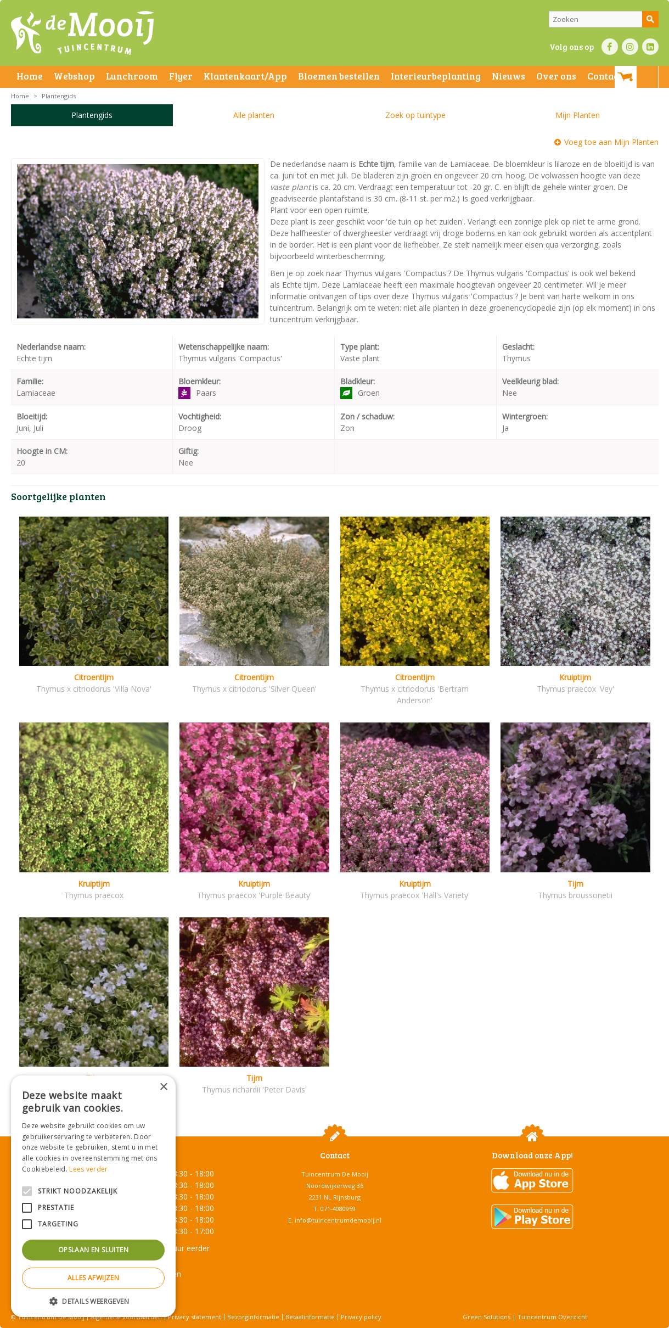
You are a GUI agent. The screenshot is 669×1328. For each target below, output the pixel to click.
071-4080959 (338, 1208)
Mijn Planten (577, 115)
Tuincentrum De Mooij (334, 1174)
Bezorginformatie (253, 1317)
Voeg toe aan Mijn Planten (611, 142)
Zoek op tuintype (415, 115)
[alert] (93, 1196)
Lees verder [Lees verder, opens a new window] (88, 1169)
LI (650, 46)
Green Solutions (486, 1317)
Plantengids (92, 115)
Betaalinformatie (310, 1317)
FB (609, 46)
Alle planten (253, 115)
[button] (93, 1301)
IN (630, 46)
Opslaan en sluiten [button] (93, 1249)
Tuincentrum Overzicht (552, 1317)
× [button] (163, 1087)
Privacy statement (194, 1317)
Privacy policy (361, 1317)
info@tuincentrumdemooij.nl (338, 1220)
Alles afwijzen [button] (94, 1277)
